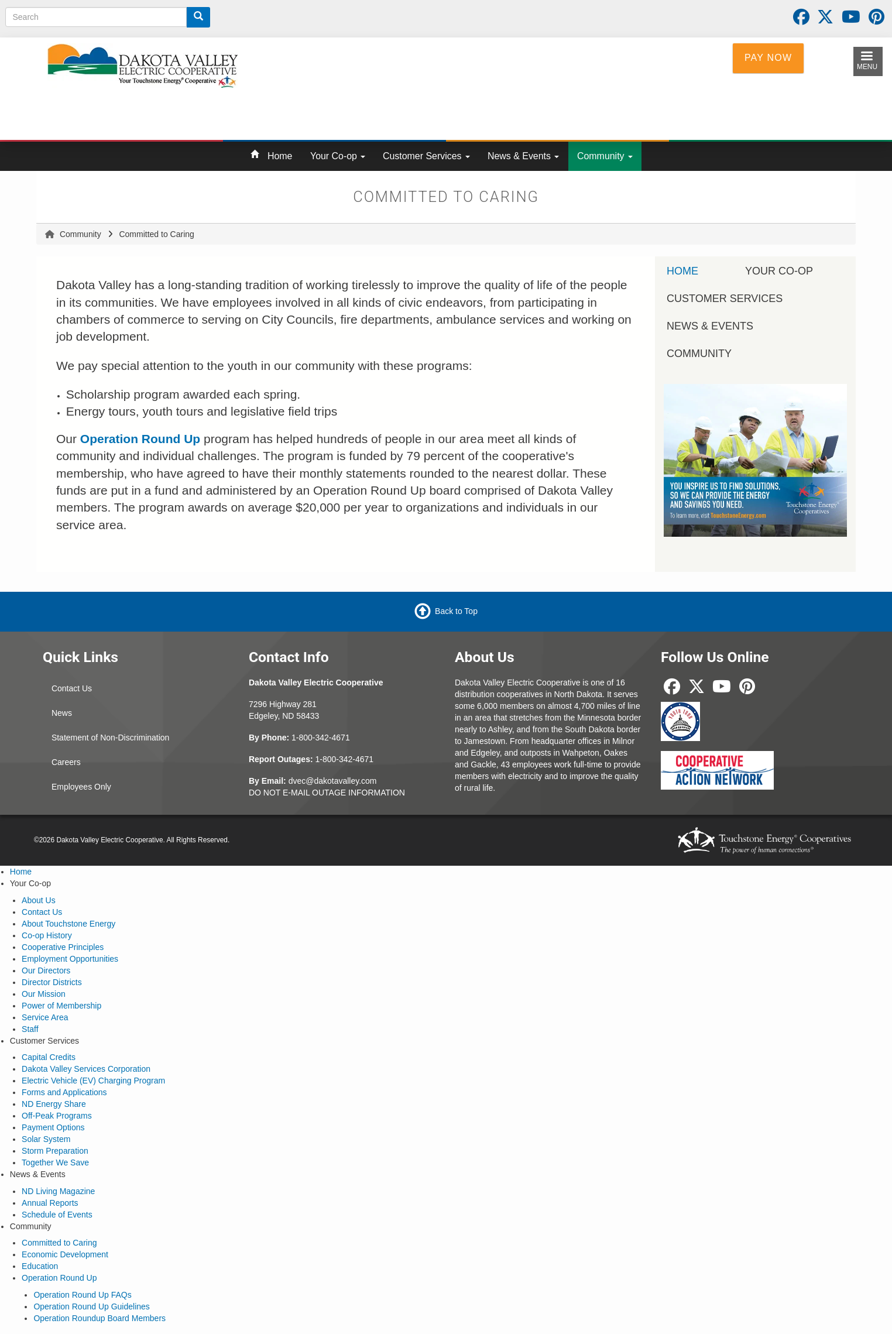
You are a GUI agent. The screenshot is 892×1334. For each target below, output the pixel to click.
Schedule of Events (57, 1214)
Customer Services (426, 156)
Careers (66, 762)
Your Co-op (337, 156)
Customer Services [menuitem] (725, 298)
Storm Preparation (55, 1150)
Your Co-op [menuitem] (779, 271)
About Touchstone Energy (68, 923)
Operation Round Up (59, 1277)
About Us (39, 900)
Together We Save (55, 1162)
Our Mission (44, 994)
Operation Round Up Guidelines (91, 1306)
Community (605, 156)
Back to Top (456, 611)
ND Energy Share (54, 1104)
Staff (30, 1029)
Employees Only (81, 786)
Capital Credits (49, 1057)
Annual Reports (50, 1203)
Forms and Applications (64, 1092)
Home (279, 156)
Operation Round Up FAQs (82, 1294)
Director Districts (52, 982)
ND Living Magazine (58, 1191)
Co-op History (47, 935)
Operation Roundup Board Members (99, 1318)
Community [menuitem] (699, 353)
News (62, 713)
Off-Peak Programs (57, 1115)
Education (40, 1266)
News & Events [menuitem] (710, 326)
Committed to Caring (59, 1242)
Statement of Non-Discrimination (111, 737)
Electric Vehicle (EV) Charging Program (93, 1080)
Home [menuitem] (682, 271)
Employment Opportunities (70, 958)
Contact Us (72, 688)
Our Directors (46, 970)
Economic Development (65, 1254)
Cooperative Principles (63, 947)
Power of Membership (61, 1005)
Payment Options (53, 1127)
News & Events (523, 156)
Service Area (45, 1017)
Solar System (46, 1139)
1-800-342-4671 (320, 737)
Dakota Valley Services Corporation (86, 1069)
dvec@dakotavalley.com (333, 781)
